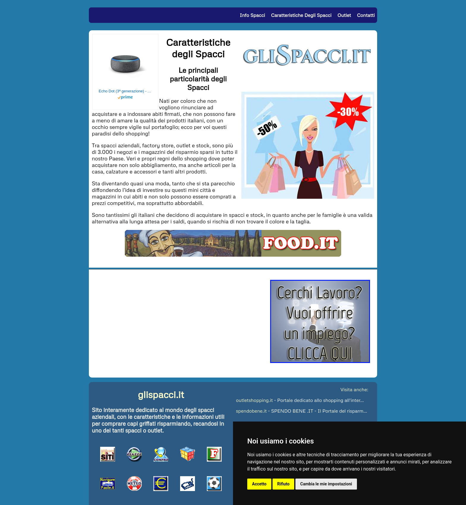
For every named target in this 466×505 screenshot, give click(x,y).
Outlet (344, 15)
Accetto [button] (259, 484)
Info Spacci (252, 15)
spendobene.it (251, 411)
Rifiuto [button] (283, 484)
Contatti (366, 15)
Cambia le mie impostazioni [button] (326, 484)
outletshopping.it (254, 400)
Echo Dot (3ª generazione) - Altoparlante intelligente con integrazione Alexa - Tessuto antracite (125, 91)
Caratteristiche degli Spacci (301, 15)
